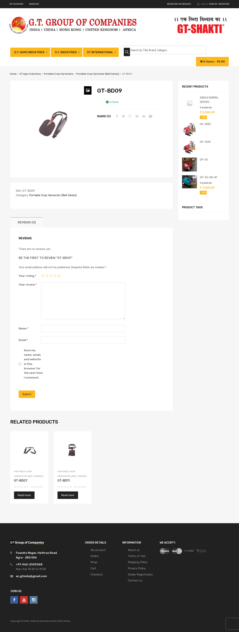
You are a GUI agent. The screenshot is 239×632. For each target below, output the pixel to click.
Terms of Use (136, 556)
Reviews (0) (27, 222)
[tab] (26, 222)
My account (98, 550)
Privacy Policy (137, 568)
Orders (95, 556)
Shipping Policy (138, 562)
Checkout (97, 574)
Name (23, 328)
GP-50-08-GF (208, 177)
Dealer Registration (140, 574)
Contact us (135, 580)
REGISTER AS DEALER (178, 4)
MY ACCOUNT (17, 4)
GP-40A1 (205, 141)
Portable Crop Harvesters (58, 73)
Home (13, 73)
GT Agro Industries (30, 73)
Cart (93, 568)
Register (224, 4)
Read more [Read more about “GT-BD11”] (67, 495)
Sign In (213, 4)
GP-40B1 (205, 124)
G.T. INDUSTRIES (66, 52)
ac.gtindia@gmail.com (31, 576)
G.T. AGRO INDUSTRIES (29, 52)
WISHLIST (34, 4)
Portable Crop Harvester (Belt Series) (97, 73)
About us (134, 550)
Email (23, 340)
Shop (94, 562)
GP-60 (204, 159)
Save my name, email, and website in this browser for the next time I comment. (33, 364)
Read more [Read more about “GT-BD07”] (24, 495)
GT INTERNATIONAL (100, 52)
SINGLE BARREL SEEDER (209, 99)
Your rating (27, 276)
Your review (28, 284)
